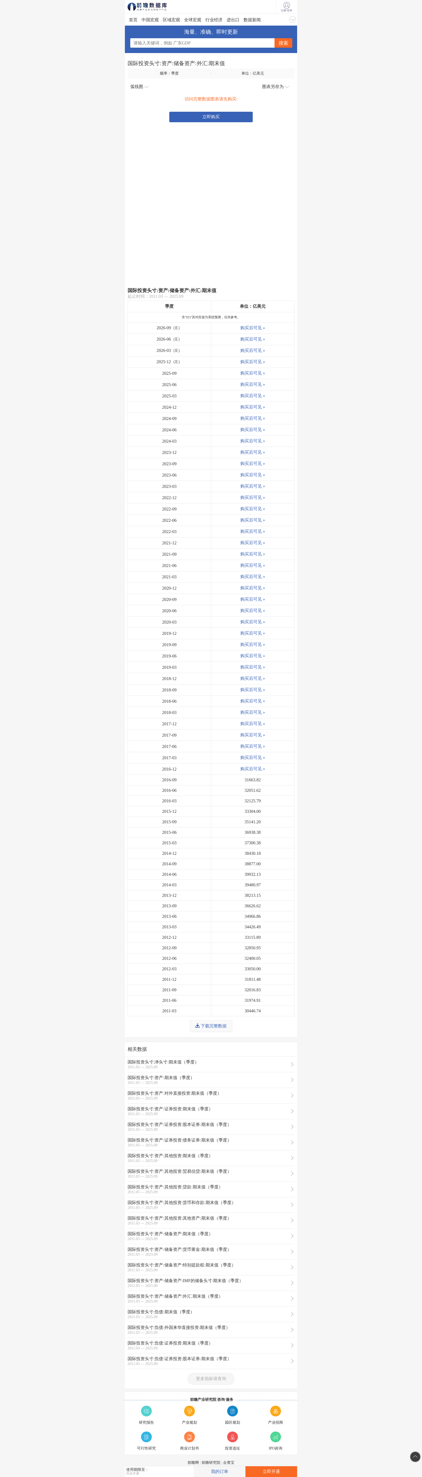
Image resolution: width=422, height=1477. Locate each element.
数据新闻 (252, 20)
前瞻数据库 (154, 7)
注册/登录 (286, 7)
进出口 (233, 20)
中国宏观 (150, 20)
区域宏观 (171, 20)
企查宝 (228, 1463)
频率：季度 (169, 73)
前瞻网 (193, 1463)
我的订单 (219, 1471)
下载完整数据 (211, 1025)
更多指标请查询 (211, 1378)
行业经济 (214, 20)
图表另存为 (275, 86)
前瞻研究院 (211, 1463)
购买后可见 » (252, 328)
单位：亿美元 (252, 73)
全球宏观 (192, 20)
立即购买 (211, 116)
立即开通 (271, 1471)
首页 (133, 20)
